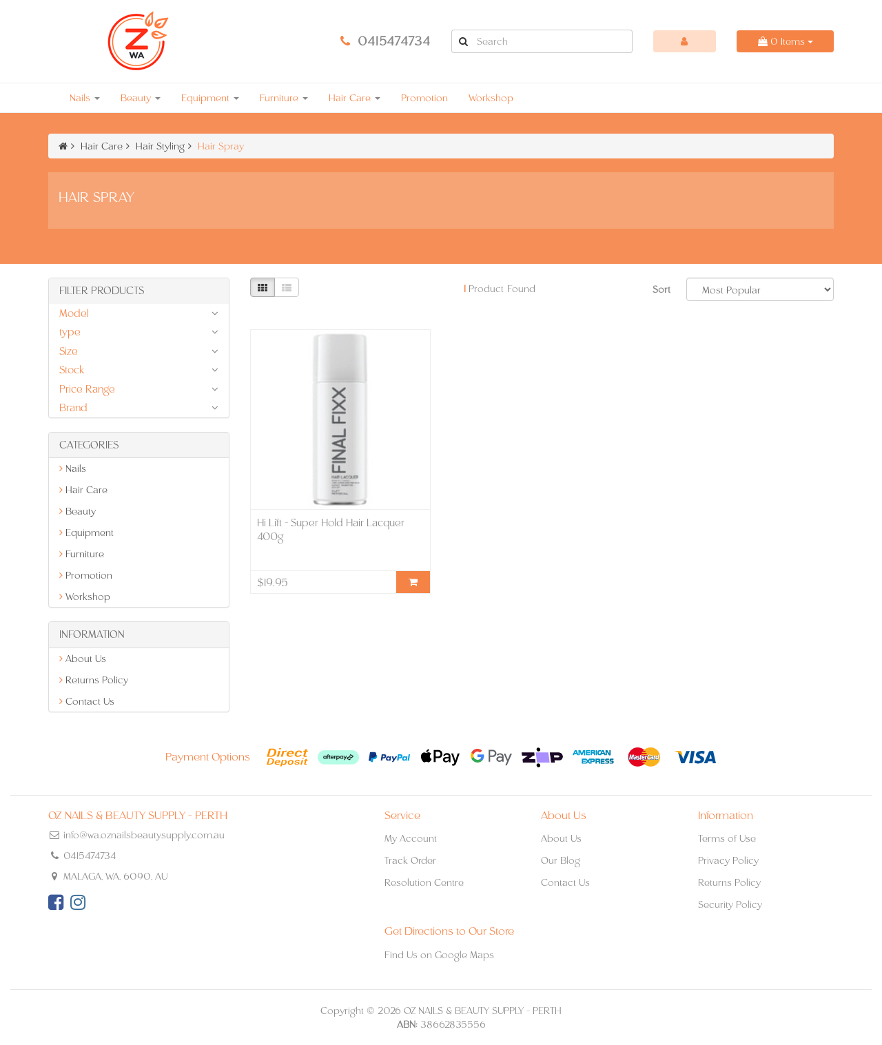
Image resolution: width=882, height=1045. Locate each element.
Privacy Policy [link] (728, 860)
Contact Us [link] (86, 701)
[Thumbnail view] (262, 287)
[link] (55, 902)
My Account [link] (410, 838)
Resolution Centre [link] (424, 882)
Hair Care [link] (83, 490)
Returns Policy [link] (93, 680)
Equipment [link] (86, 532)
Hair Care (354, 98)
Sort (661, 289)
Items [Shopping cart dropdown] (785, 41)
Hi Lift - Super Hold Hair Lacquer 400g (330, 529)
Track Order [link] (410, 860)
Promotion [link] (85, 575)
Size (68, 351)
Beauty (141, 98)
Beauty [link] (77, 511)
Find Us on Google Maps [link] (439, 955)
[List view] (286, 287)
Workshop (491, 98)
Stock (71, 369)
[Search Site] (463, 41)
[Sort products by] (760, 289)
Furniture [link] (81, 554)
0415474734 (394, 41)
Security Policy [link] (730, 904)
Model (74, 313)
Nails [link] (72, 468)
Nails (85, 98)
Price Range (87, 389)
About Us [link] (82, 658)
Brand (73, 407)
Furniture (284, 98)
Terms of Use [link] (727, 838)
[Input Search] (553, 41)
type (70, 331)
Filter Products (101, 291)
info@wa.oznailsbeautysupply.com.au (144, 835)
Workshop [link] (84, 596)
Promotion (424, 98)
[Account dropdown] (685, 41)
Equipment (210, 98)
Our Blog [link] (560, 860)
